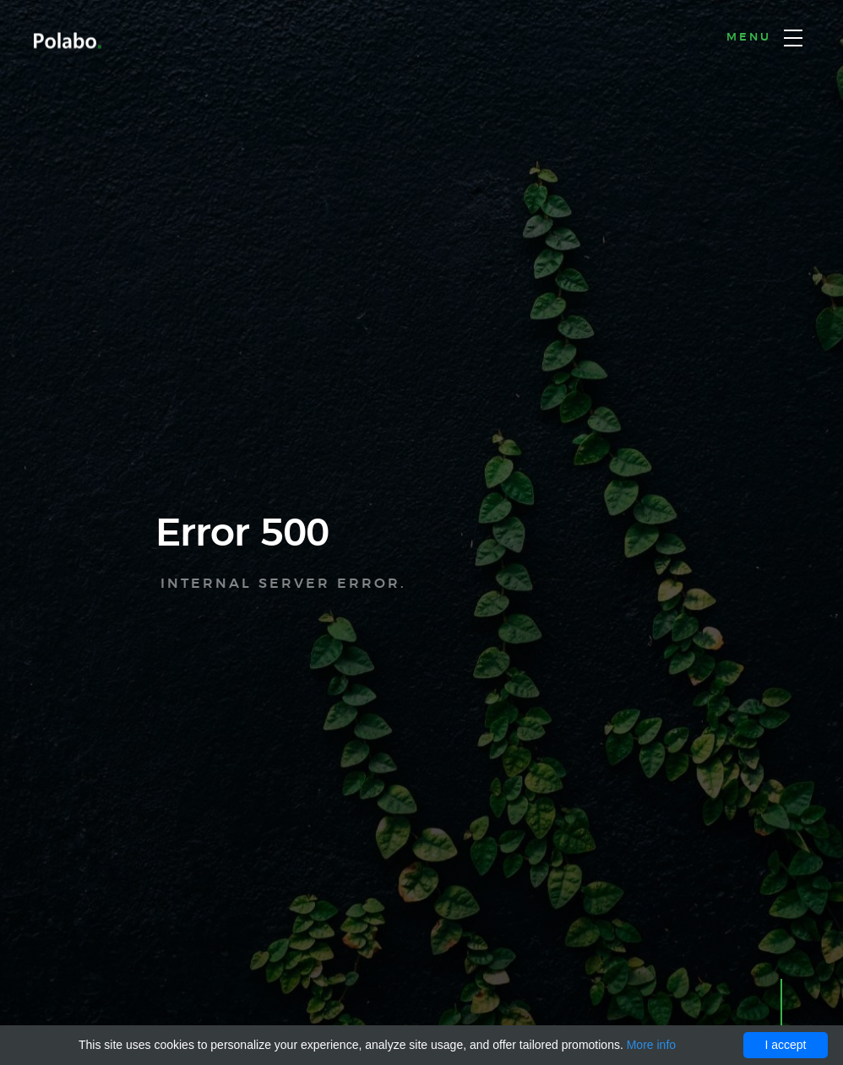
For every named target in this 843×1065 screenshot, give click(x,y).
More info (651, 1044)
